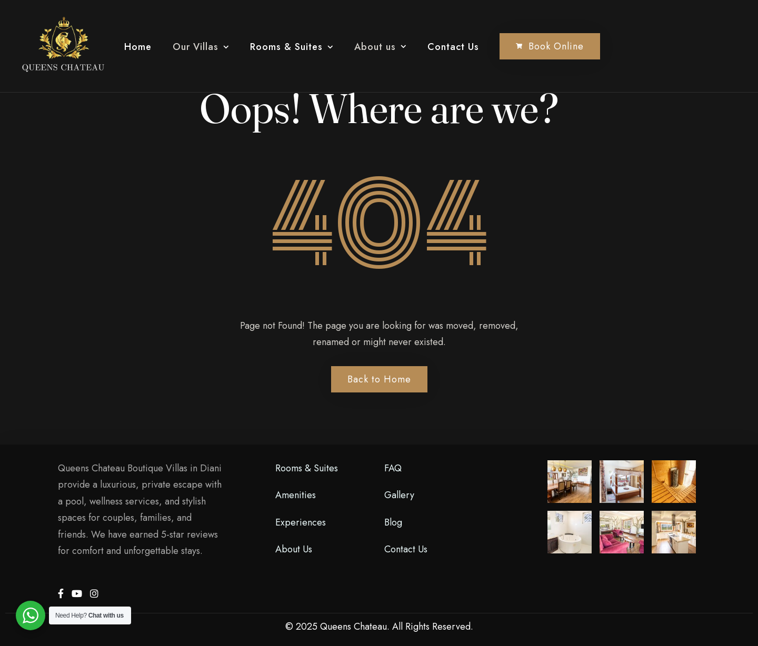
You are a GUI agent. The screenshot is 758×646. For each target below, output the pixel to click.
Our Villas (195, 47)
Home (138, 47)
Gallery (399, 495)
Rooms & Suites (286, 47)
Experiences (300, 522)
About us (375, 47)
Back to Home (379, 379)
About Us (293, 549)
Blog (393, 522)
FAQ (393, 468)
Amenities (295, 495)
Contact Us (453, 47)
